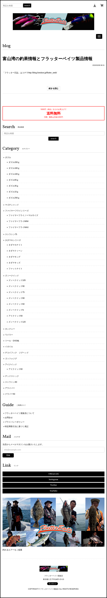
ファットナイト (15, 268)
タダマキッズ (14, 263)
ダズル (8, 157)
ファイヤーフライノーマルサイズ (23, 215)
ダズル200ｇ (14, 162)
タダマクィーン (15, 251)
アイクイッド (11, 364)
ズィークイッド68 (17, 298)
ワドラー (9, 335)
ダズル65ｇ (14, 180)
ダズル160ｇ (14, 168)
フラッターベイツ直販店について (19, 413)
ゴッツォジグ (11, 358)
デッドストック (12, 376)
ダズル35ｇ (14, 186)
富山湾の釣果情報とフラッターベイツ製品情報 (47, 58)
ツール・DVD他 (12, 341)
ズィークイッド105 (17, 280)
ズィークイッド (12, 275)
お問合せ (9, 417)
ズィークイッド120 (17, 322)
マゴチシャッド (12, 205)
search (27, 5)
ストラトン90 (11, 382)
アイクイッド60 (16, 316)
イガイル (9, 346)
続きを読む (53, 88)
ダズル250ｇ (14, 198)
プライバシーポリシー (14, 422)
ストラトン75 (11, 234)
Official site (53, 474)
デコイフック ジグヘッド (17, 352)
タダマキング (14, 257)
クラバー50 (10, 394)
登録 (8, 455)
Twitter (53, 485)
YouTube (53, 491)
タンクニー (10, 329)
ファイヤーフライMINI (19, 221)
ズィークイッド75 (17, 292)
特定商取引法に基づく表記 (16, 426)
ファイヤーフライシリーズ (17, 211)
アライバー (10, 388)
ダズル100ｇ (14, 174)
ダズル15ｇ (14, 192)
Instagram (53, 479)
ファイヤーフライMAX (19, 227)
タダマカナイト (15, 245)
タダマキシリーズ (13, 240)
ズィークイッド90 (17, 286)
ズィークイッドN (16, 310)
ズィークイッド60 (17, 304)
